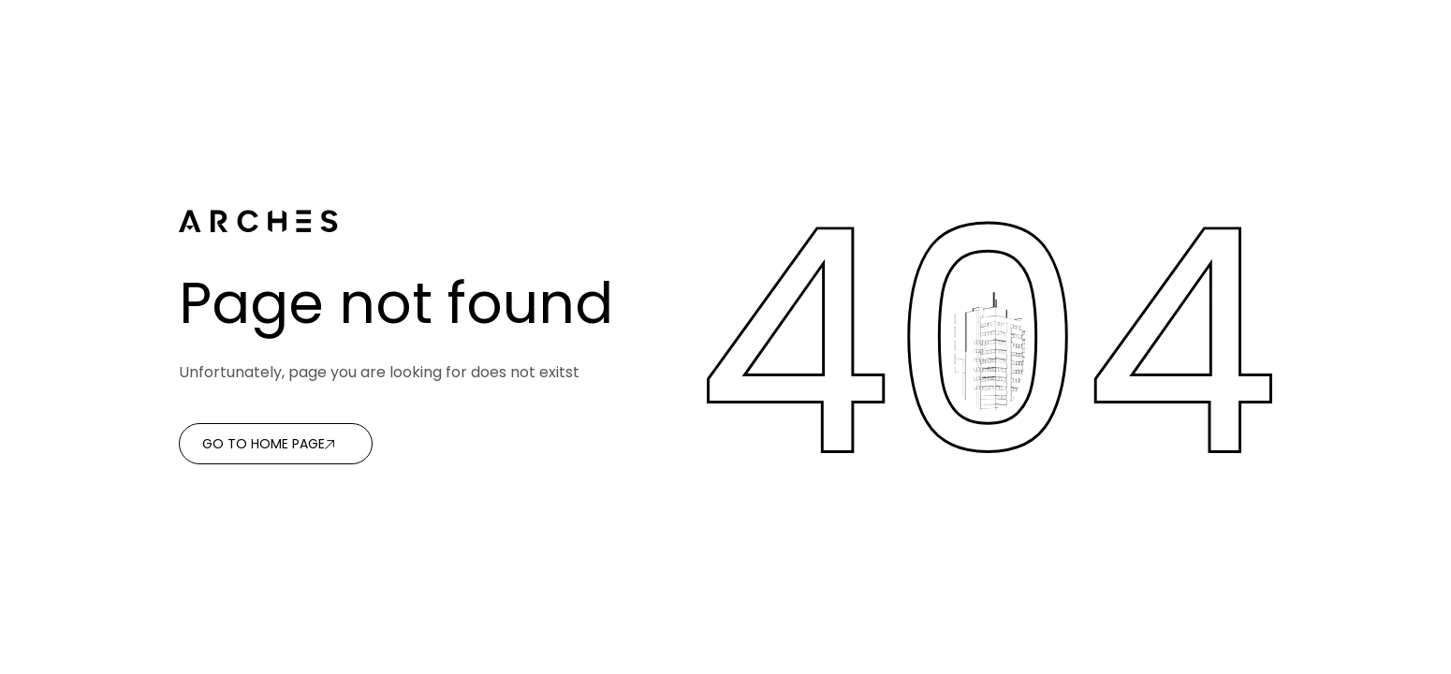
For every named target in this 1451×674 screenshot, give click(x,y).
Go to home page (263, 443)
